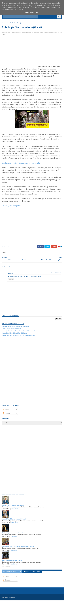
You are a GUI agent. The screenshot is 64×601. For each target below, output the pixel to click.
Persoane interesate (32, 573)
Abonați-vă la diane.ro (12, 573)
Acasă (3, 24)
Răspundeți (11, 280)
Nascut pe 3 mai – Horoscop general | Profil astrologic (19, 336)
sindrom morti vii (54, 33)
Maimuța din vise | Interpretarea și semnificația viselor (19, 332)
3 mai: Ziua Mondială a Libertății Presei (14, 334)
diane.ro (14, 598)
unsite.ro (10, 274)
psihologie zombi (38, 33)
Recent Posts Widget (6, 567)
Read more (14, 510)
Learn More (29, 12)
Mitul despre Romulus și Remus (12, 562)
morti (13, 33)
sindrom (46, 33)
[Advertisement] (19, 53)
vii (60, 33)
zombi (4, 35)
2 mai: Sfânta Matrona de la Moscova (14, 506)
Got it (38, 12)
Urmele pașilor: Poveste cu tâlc (12, 330)
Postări (6, 411)
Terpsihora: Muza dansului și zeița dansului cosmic (18, 548)
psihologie (18, 33)
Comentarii (7, 414)
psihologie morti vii (27, 33)
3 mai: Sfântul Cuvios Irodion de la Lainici (15, 328)
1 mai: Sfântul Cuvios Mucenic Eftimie (14, 520)
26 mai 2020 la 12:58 (56, 274)
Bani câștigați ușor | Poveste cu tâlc (13, 534)
